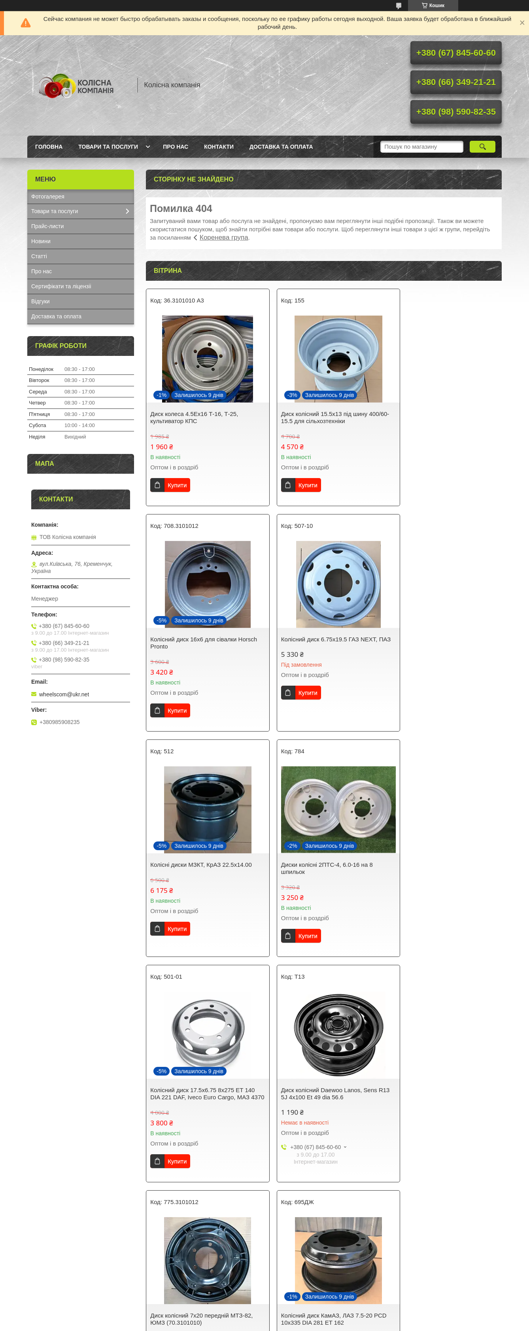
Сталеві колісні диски (300, 1265)
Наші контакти (49, 1282)
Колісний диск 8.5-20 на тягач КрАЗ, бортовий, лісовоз (320, 1101)
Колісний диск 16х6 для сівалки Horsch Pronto (435, 417)
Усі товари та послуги (320, 1204)
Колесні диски (291, 1286)
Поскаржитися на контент (259, 1323)
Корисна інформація (178, 1275)
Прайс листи (168, 1286)
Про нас (175, 147)
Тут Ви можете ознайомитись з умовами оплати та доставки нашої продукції (82, 1268)
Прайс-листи (47, 226)
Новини (41, 241)
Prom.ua (301, 1316)
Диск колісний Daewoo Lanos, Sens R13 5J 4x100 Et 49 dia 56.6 (319, 868)
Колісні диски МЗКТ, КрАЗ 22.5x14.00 (321, 639)
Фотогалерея (47, 196)
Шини (280, 1275)
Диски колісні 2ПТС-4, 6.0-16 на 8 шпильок (438, 643)
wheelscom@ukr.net (64, 694)
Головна (48, 147)
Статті (39, 256)
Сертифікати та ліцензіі (61, 286)
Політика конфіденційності (320, 1323)
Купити (177, 485)
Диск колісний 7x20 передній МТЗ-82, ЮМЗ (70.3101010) (443, 868)
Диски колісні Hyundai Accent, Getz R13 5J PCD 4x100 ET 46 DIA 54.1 (439, 1101)
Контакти (219, 147)
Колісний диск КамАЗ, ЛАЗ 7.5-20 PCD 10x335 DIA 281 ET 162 (196, 1101)
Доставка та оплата (281, 147)
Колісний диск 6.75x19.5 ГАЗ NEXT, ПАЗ (198, 643)
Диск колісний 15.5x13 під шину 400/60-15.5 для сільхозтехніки (314, 417)
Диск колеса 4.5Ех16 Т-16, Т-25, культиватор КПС (194, 417)
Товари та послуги (108, 147)
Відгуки (40, 301)
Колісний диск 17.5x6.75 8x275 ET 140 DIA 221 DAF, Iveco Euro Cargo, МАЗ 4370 (202, 871)
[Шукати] (482, 147)
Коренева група (224, 237)
